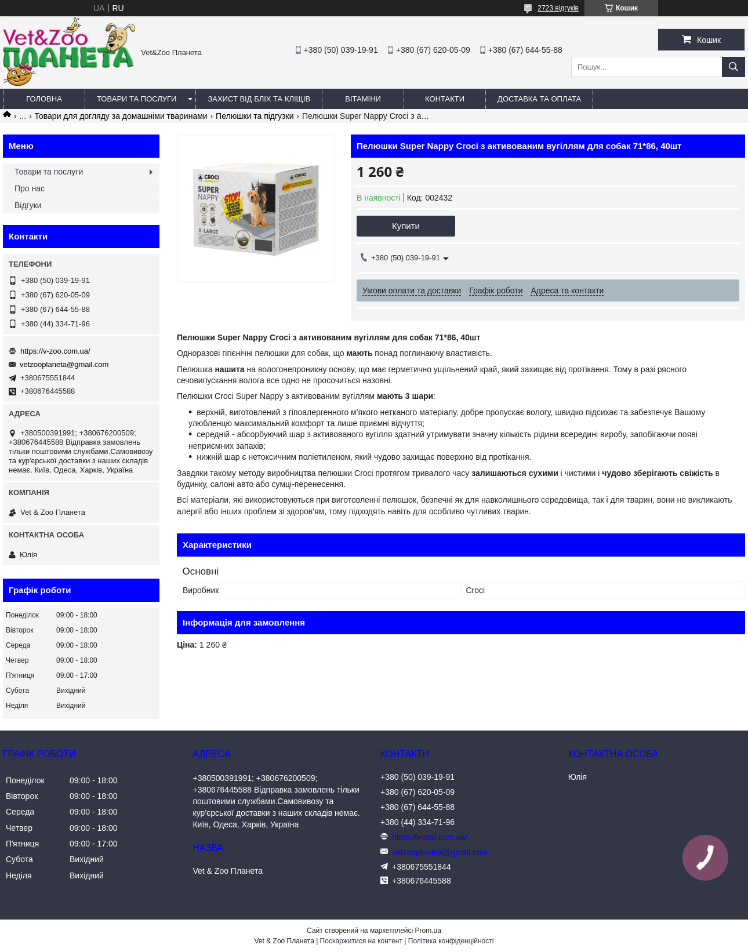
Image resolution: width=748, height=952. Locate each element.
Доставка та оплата (539, 99)
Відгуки (28, 205)
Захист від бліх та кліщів (259, 99)
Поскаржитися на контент (361, 941)
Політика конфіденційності (451, 941)
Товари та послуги (136, 99)
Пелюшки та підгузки (254, 116)
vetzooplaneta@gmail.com (64, 364)
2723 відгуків (558, 8)
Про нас (29, 188)
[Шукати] (733, 67)
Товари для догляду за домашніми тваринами (121, 116)
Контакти (444, 99)
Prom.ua (428, 930)
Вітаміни (363, 99)
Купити (406, 226)
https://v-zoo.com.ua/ (55, 351)
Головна (44, 99)
